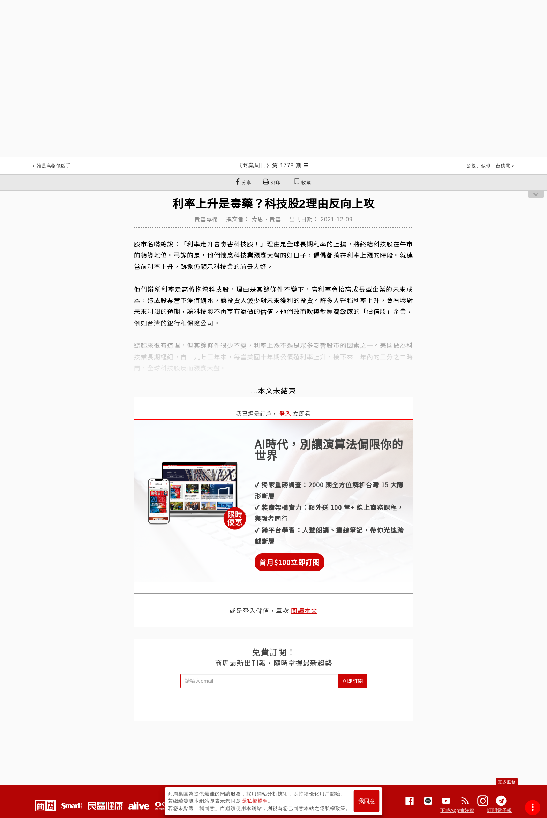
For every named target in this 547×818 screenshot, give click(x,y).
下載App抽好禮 (457, 810)
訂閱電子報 (499, 810)
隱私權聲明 (255, 801)
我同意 (366, 801)
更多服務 (507, 782)
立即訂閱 (352, 681)
